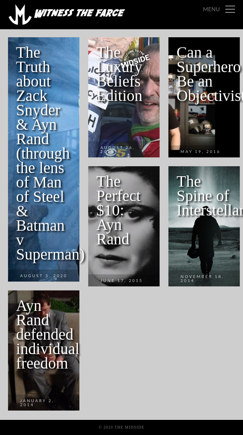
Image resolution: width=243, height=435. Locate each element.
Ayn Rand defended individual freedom (47, 334)
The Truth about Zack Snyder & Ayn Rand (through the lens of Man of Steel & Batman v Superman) (50, 153)
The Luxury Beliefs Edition (119, 74)
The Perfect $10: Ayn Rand (118, 210)
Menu (211, 9)
